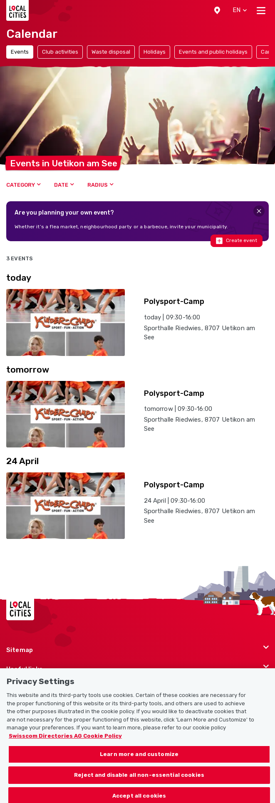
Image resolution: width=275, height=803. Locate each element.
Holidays (155, 52)
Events (20, 52)
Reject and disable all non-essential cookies (139, 779)
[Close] (259, 211)
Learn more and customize (139, 759)
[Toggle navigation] (261, 10)
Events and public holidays (213, 52)
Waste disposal (111, 52)
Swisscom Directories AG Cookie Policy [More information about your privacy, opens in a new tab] (65, 740)
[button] (217, 10)
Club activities (60, 52)
